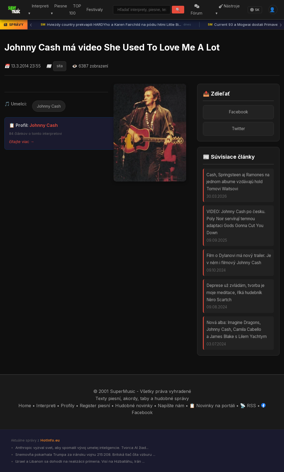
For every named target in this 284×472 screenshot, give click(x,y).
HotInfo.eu (50, 440)
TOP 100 (73, 10)
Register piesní (95, 405)
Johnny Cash (49, 106)
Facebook (238, 111)
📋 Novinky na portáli (212, 405)
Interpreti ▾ (37, 10)
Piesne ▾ (57, 10)
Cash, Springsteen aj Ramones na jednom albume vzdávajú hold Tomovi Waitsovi (237, 181)
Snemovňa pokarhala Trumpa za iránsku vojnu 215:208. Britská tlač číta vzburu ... (84, 454)
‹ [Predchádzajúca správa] (31, 24)
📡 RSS (248, 405)
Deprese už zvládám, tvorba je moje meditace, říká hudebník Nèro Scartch (235, 292)
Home (24, 405)
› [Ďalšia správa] (281, 24)
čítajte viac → (21, 141)
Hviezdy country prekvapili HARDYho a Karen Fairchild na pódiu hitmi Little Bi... (116, 24)
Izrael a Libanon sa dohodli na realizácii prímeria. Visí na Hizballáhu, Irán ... (79, 461)
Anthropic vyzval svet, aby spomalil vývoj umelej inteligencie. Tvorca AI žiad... (81, 447)
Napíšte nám (171, 405)
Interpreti (46, 405)
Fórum (197, 10)
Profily (68, 405)
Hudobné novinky (134, 405)
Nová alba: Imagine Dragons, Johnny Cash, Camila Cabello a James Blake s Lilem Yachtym (236, 329)
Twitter (238, 128)
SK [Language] (255, 10)
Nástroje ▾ (228, 10)
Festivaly (93, 9)
